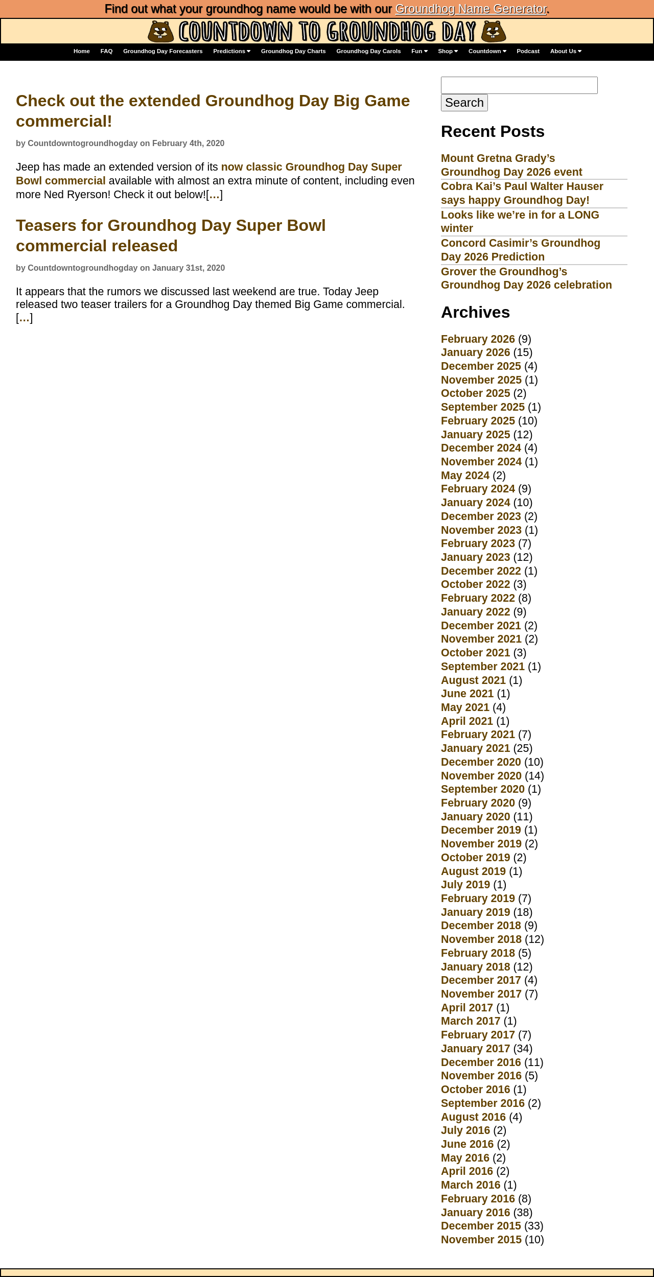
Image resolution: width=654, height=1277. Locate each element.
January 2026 (475, 352)
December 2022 (481, 571)
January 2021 (475, 748)
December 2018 (481, 925)
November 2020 (481, 776)
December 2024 (481, 448)
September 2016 (483, 1103)
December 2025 (481, 366)
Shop (448, 51)
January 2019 (475, 912)
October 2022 (475, 584)
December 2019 (481, 830)
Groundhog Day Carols (369, 51)
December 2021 (481, 626)
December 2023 (481, 516)
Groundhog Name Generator (470, 8)
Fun (419, 51)
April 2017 (467, 1008)
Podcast (528, 51)
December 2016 (481, 1062)
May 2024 (465, 475)
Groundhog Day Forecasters (163, 51)
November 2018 (481, 939)
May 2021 (465, 707)
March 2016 (470, 1185)
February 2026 (478, 339)
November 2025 (481, 380)
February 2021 (478, 734)
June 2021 (467, 694)
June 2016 (467, 1144)
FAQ (107, 51)
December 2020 (481, 762)
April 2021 (467, 721)
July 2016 (465, 1130)
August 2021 (473, 680)
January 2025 (475, 435)
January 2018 (475, 967)
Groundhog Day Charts (293, 51)
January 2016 (475, 1213)
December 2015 (481, 1226)
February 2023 (478, 543)
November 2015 (481, 1240)
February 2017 (478, 1035)
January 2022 (475, 612)
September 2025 (483, 407)
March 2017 (470, 1021)
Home (82, 51)
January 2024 (475, 502)
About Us (565, 51)
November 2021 (481, 639)
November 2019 (481, 844)
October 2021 (475, 653)
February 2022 (478, 598)
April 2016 (467, 1171)
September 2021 (483, 666)
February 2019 (478, 898)
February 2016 (478, 1199)
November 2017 (481, 994)
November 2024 (481, 462)
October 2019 (475, 858)
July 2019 (465, 885)
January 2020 (475, 817)
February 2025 (478, 421)
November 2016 (481, 1076)
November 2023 (481, 530)
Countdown (487, 51)
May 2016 (465, 1158)
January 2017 (475, 1049)
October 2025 (475, 393)
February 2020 (478, 803)
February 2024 (478, 489)
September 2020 (483, 789)
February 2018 (478, 953)
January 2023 (475, 557)
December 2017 (481, 980)
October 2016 (475, 1089)
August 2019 (473, 871)
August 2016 (473, 1117)
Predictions (231, 51)
